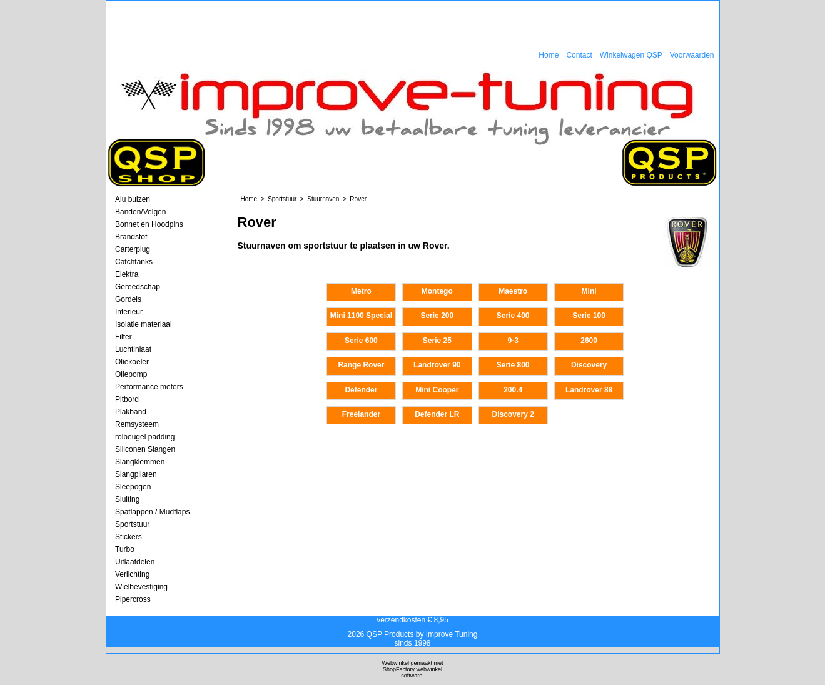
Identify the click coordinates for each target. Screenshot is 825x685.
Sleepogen (133, 486)
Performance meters (149, 386)
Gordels (128, 299)
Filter (123, 336)
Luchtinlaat (133, 349)
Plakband (130, 412)
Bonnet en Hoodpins (149, 224)
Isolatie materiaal (143, 324)
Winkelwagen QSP (631, 55)
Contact (579, 55)
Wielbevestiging (141, 586)
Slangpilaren (136, 474)
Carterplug (132, 249)
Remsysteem (137, 424)
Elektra (126, 274)
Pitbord (127, 399)
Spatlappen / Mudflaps (152, 512)
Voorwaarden (692, 55)
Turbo (124, 549)
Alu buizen (132, 199)
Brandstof (131, 236)
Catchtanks (134, 262)
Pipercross (133, 599)
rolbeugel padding (145, 436)
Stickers (128, 536)
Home (549, 55)
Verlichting (132, 574)
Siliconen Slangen (145, 449)
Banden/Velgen (140, 212)
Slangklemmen (139, 462)
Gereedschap (137, 286)
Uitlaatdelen (134, 562)
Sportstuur (132, 524)
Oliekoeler (132, 362)
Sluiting (127, 499)
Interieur (129, 312)
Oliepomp (131, 374)
